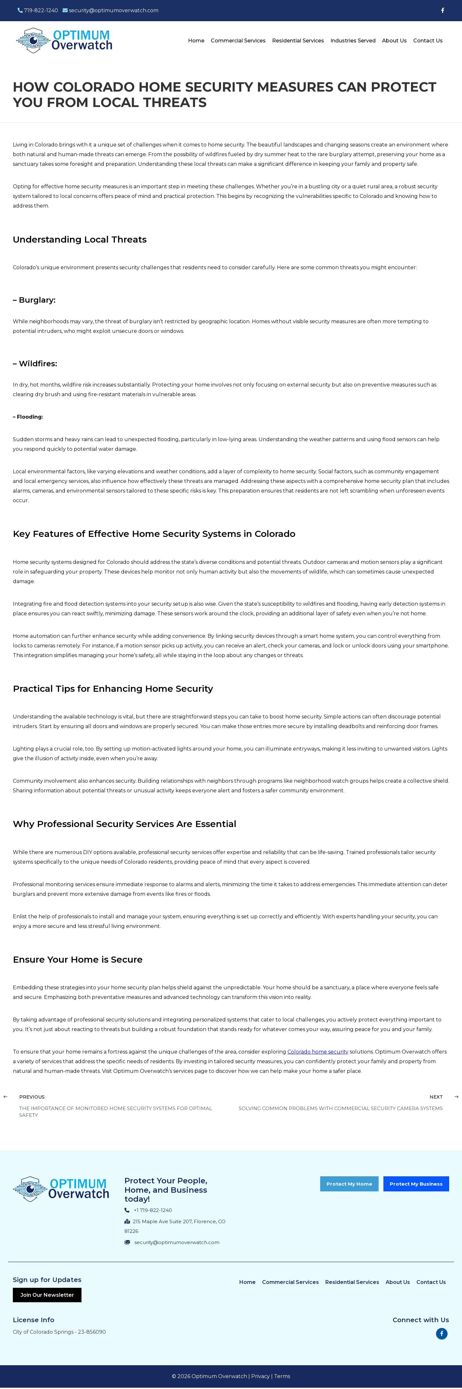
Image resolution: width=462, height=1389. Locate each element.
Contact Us (428, 41)
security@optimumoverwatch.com (110, 10)
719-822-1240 (38, 10)
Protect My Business (416, 1184)
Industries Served (353, 41)
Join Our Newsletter (49, 1296)
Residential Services (298, 41)
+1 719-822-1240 (153, 1210)
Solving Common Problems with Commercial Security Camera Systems (341, 1108)
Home (196, 41)
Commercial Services (238, 41)
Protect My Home (349, 1184)
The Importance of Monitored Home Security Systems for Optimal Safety (115, 1111)
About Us (394, 41)
